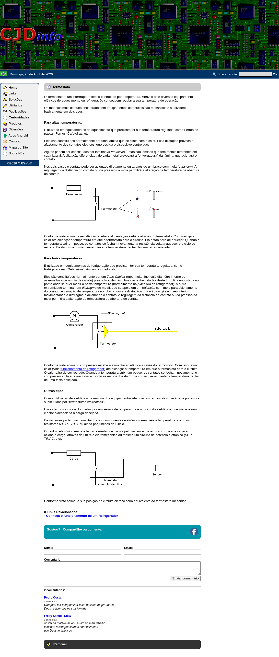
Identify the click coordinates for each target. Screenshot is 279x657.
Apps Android (15, 135)
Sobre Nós (13, 153)
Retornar (57, 644)
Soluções (12, 99)
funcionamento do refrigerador (82, 369)
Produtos (12, 123)
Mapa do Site (15, 147)
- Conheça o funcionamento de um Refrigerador (81, 516)
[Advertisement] (204, 34)
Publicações (14, 111)
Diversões (13, 129)
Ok (275, 74)
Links (9, 93)
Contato (11, 141)
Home (10, 87)
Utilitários (12, 105)
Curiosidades (16, 117)
